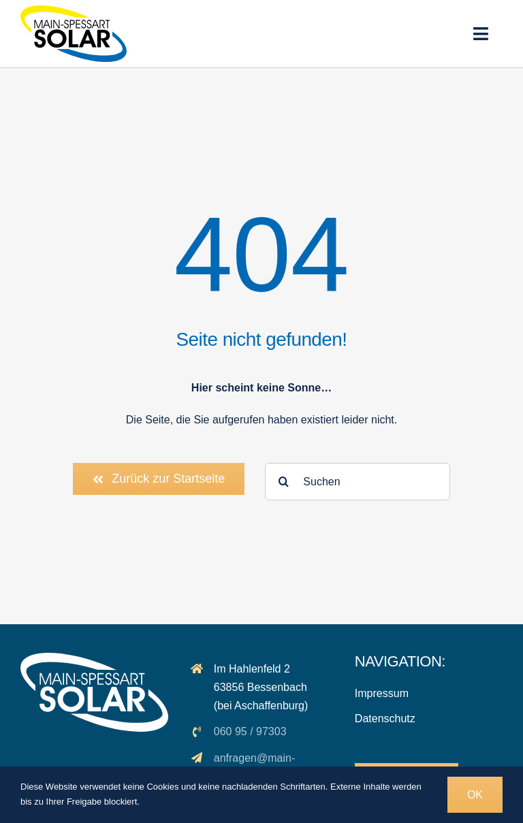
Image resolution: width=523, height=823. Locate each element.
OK (475, 795)
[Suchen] (357, 481)
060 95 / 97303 (250, 731)
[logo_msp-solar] (73, 10)
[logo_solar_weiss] (94, 658)
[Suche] (283, 481)
